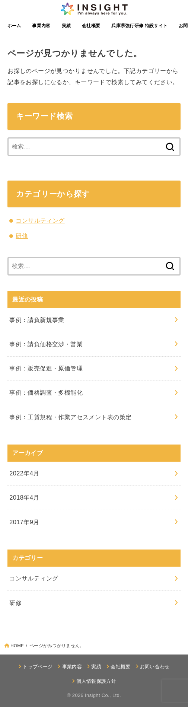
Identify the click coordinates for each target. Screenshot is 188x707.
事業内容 (41, 25)
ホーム (14, 25)
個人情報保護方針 (96, 681)
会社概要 (91, 25)
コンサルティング (40, 220)
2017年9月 (24, 522)
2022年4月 (24, 473)
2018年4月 (24, 497)
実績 (66, 25)
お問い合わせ (155, 666)
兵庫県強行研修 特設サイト (139, 25)
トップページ (37, 666)
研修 (22, 235)
